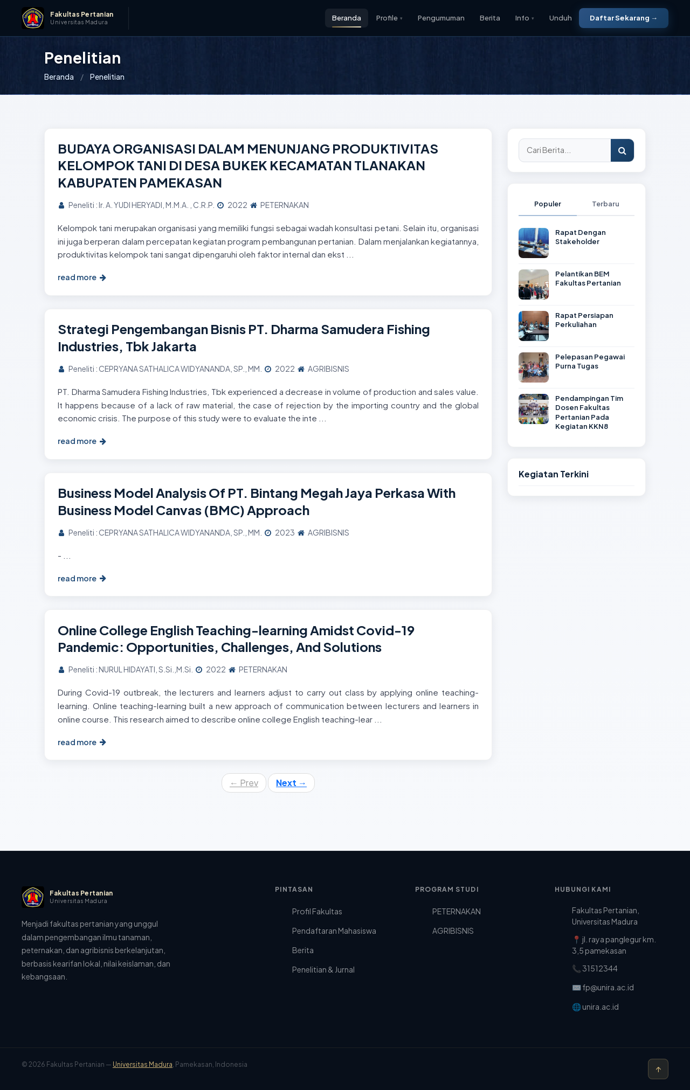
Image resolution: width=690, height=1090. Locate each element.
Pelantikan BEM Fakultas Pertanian (588, 278)
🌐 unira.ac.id (595, 1006)
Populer (547, 203)
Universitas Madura (142, 1064)
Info (524, 17)
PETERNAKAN (456, 911)
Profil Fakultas (317, 911)
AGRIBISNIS (453, 930)
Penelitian (107, 76)
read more (82, 277)
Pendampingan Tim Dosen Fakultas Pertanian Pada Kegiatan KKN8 (589, 412)
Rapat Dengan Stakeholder (580, 237)
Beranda (346, 17)
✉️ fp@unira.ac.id (603, 987)
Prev (244, 782)
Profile (389, 17)
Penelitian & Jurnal (323, 969)
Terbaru (605, 203)
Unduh (560, 17)
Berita (490, 17)
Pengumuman (441, 17)
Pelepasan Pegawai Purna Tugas (590, 361)
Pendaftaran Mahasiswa (334, 930)
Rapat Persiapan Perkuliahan (584, 320)
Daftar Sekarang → (624, 17)
